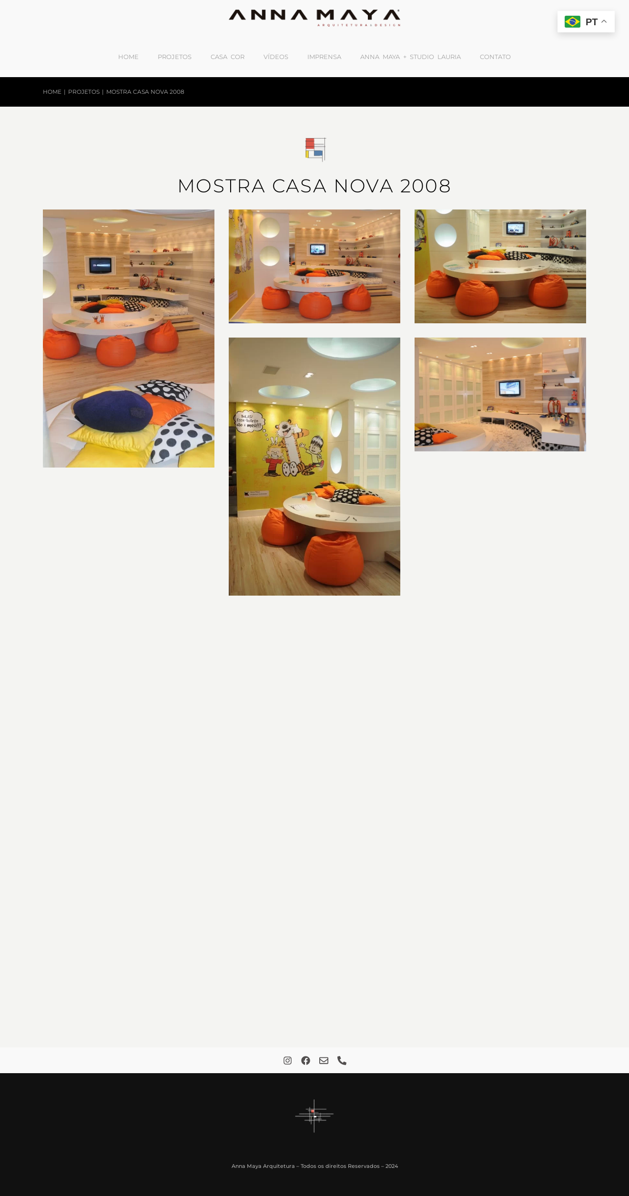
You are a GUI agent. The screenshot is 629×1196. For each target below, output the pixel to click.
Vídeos (276, 56)
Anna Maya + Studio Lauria (410, 56)
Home (128, 56)
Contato (495, 56)
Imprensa (324, 56)
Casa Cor (227, 56)
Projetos (175, 56)
